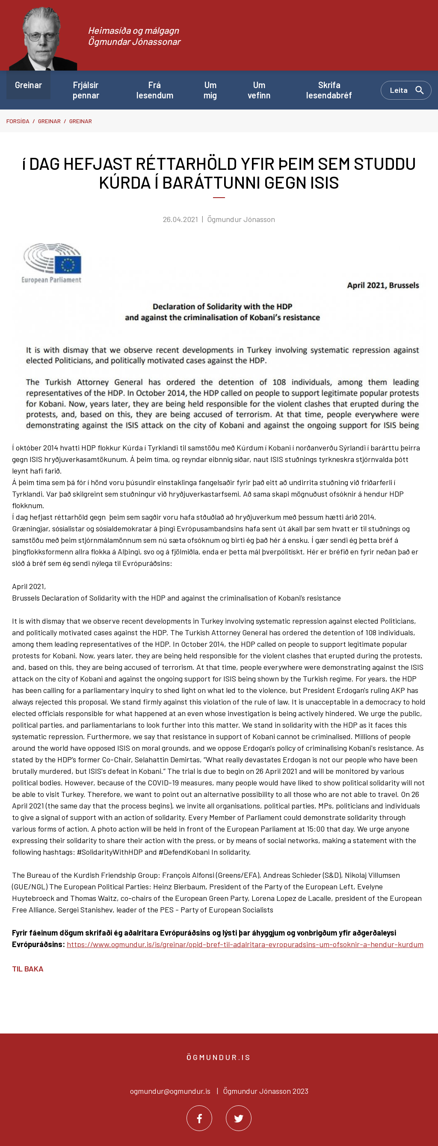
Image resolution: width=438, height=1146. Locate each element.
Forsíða (18, 120)
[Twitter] (239, 1118)
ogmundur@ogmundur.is (170, 1091)
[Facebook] (199, 1118)
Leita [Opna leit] (399, 90)
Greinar (49, 120)
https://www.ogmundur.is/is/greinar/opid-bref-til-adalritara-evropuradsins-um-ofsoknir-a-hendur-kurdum (245, 944)
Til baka (28, 968)
